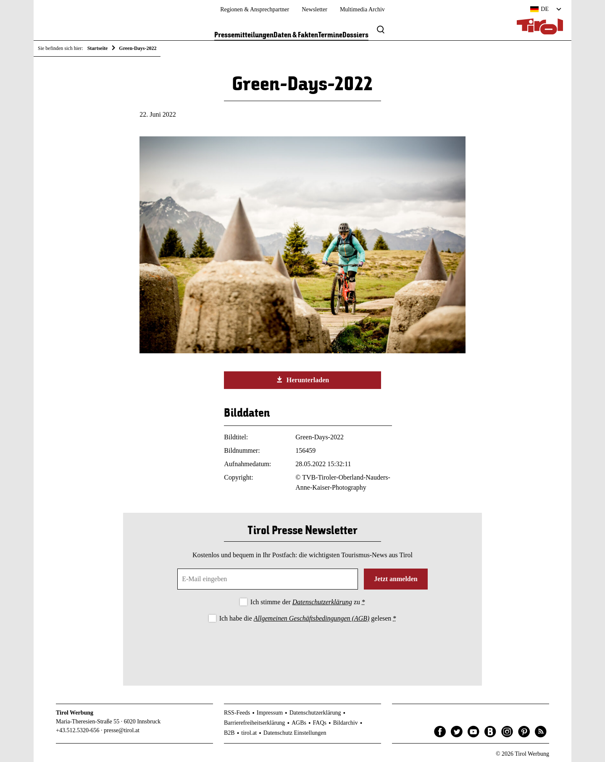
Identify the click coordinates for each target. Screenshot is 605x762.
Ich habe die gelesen (308, 618)
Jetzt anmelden (396, 578)
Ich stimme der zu (307, 601)
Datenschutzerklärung (322, 601)
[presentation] (302, 647)
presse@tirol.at (121, 730)
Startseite (97, 48)
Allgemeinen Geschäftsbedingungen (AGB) (311, 618)
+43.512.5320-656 (78, 730)
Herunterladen (302, 380)
